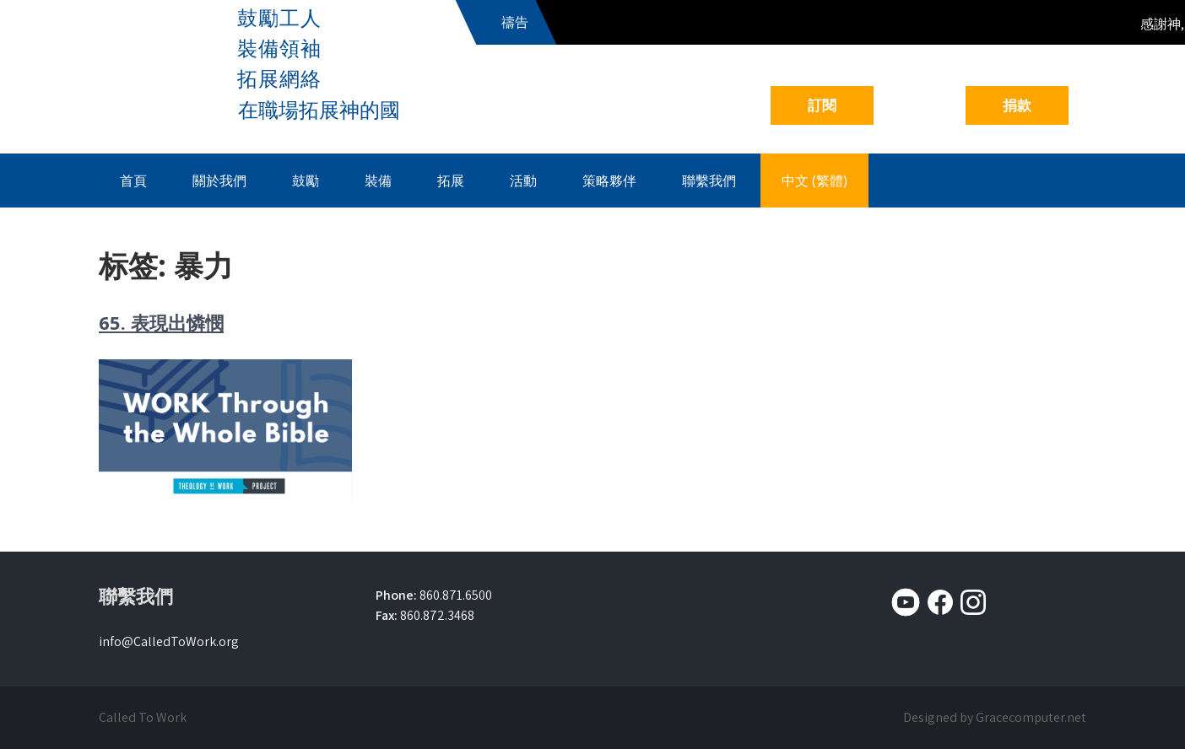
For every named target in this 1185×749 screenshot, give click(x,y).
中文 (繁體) (814, 180)
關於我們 (219, 180)
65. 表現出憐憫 (161, 322)
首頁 (133, 180)
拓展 (450, 180)
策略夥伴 (609, 180)
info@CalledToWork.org (169, 641)
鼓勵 (305, 180)
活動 (523, 180)
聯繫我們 (709, 180)
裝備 (378, 180)
